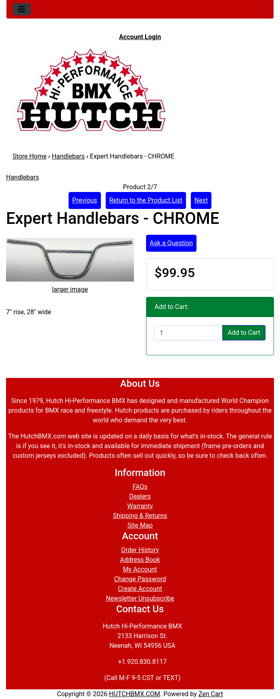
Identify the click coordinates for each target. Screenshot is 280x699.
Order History (140, 550)
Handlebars (68, 156)
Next (201, 200)
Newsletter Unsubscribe (140, 598)
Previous (84, 200)
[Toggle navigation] (22, 9)
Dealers (140, 496)
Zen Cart (211, 694)
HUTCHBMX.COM (134, 694)
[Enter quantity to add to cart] (189, 332)
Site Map (140, 525)
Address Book (140, 559)
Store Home (29, 156)
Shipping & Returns (140, 516)
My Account (140, 569)
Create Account (140, 589)
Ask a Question (171, 243)
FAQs (139, 486)
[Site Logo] (140, 89)
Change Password (140, 579)
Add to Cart (244, 332)
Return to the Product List (145, 200)
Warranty (140, 506)
